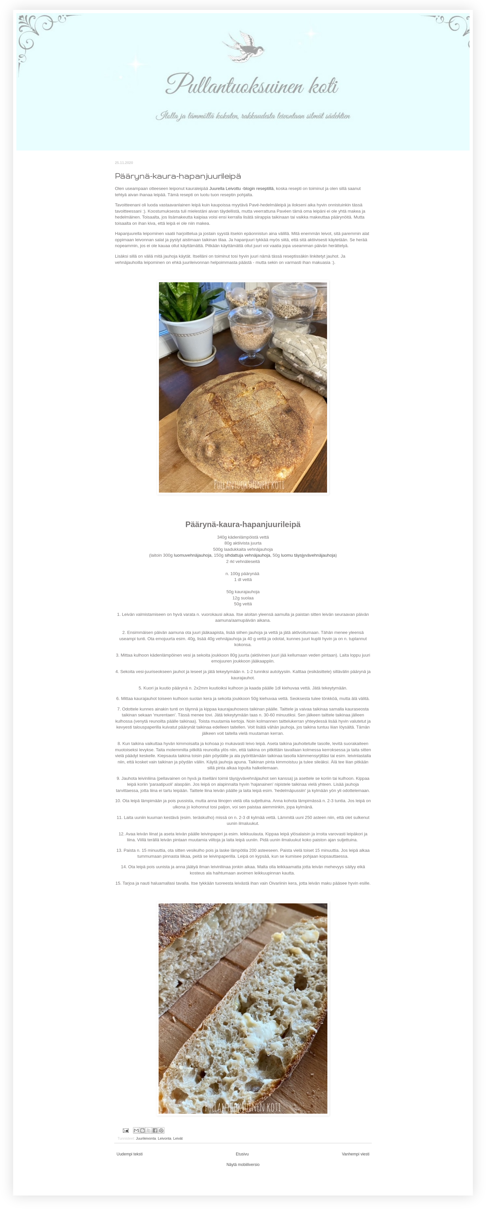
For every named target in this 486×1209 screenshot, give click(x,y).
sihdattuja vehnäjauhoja (247, 555)
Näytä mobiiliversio (243, 1164)
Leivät (178, 1138)
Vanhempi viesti (355, 1154)
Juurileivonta (146, 1138)
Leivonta (164, 1138)
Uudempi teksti (130, 1154)
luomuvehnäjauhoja (192, 555)
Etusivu (242, 1154)
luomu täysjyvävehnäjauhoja (308, 555)
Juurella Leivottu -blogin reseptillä (241, 188)
